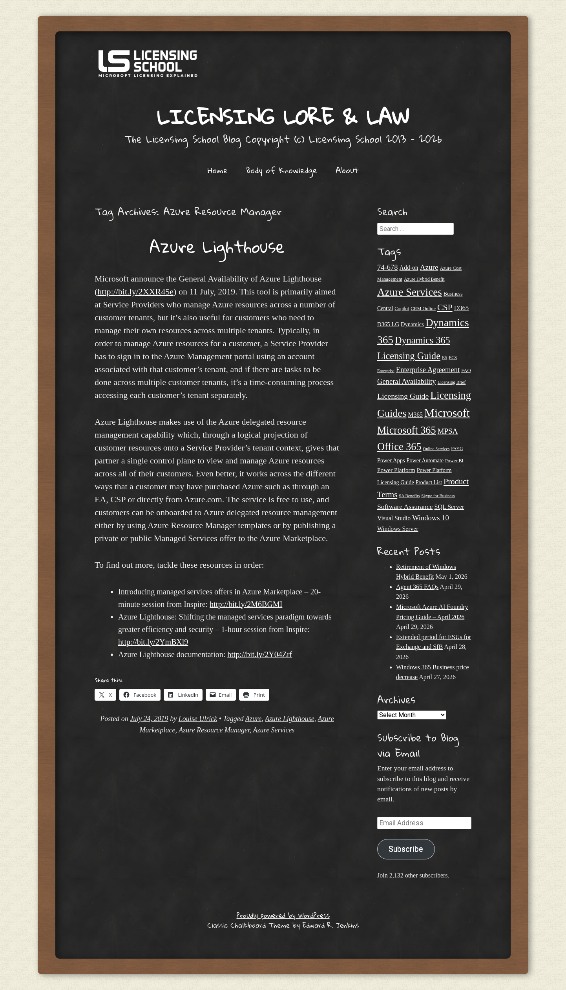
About (347, 170)
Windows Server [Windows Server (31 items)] (397, 528)
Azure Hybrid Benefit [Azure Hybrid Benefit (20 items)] (424, 279)
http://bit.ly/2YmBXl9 (153, 642)
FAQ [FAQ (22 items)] (466, 370)
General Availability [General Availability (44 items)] (406, 381)
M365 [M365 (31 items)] (415, 414)
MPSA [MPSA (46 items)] (448, 431)
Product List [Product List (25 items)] (429, 482)
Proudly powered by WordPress (283, 915)
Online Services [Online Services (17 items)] (436, 449)
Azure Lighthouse (217, 246)
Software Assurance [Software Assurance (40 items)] (405, 506)
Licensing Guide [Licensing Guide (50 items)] (403, 396)
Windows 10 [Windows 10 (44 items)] (430, 518)
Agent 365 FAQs (417, 586)
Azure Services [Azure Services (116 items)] (409, 292)
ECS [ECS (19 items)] (453, 357)
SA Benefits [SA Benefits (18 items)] (409, 495)
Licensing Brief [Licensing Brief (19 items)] (452, 382)
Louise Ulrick (198, 719)
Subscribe (406, 849)
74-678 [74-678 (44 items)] (387, 267)
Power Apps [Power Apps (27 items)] (391, 460)
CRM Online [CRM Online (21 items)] (423, 308)
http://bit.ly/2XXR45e (135, 291)
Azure (253, 719)
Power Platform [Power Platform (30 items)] (396, 470)
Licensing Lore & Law (283, 116)
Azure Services (274, 730)
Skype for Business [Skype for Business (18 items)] (438, 495)
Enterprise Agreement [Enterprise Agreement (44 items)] (428, 369)
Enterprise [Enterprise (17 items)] (385, 371)
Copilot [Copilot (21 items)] (401, 308)
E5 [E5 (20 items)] (444, 357)
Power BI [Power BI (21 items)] (454, 460)
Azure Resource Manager (214, 730)
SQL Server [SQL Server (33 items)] (449, 506)
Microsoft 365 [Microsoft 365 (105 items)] (406, 430)
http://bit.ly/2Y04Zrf (259, 654)
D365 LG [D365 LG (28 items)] (388, 324)
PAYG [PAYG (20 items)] (457, 448)
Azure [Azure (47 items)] (429, 267)
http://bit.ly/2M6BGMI (246, 604)
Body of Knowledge (281, 170)
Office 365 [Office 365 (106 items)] (399, 446)
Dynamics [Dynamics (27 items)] (412, 324)
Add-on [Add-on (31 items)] (409, 267)
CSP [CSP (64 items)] (445, 307)
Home (218, 170)
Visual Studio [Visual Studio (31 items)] (394, 518)
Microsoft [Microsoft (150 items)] (447, 413)
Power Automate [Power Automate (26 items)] (425, 460)
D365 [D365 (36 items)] (461, 308)
